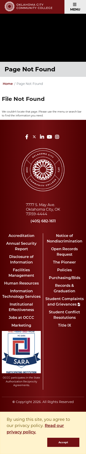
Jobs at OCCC (21, 318)
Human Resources (21, 283)
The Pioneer (64, 262)
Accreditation (21, 236)
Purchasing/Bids (64, 278)
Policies (64, 270)
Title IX (64, 326)
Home (8, 84)
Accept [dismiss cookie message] (63, 442)
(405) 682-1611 (43, 221)
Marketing (21, 326)
